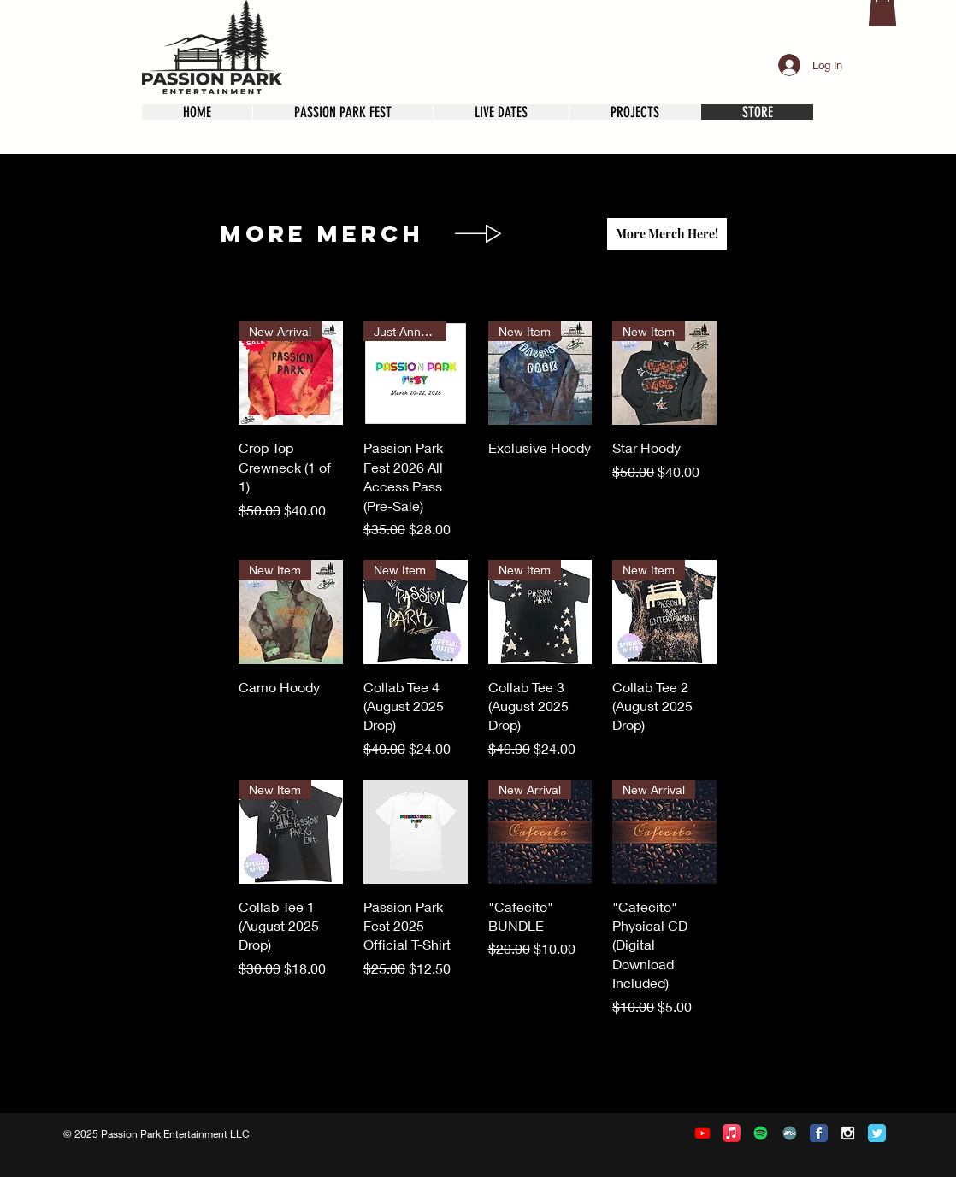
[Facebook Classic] (819, 1133)
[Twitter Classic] (877, 1133)
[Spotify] (761, 1133)
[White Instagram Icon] (848, 1133)
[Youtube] (702, 1133)
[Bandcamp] (790, 1133)
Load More (478, 1066)
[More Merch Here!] (667, 234)
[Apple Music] (732, 1133)
